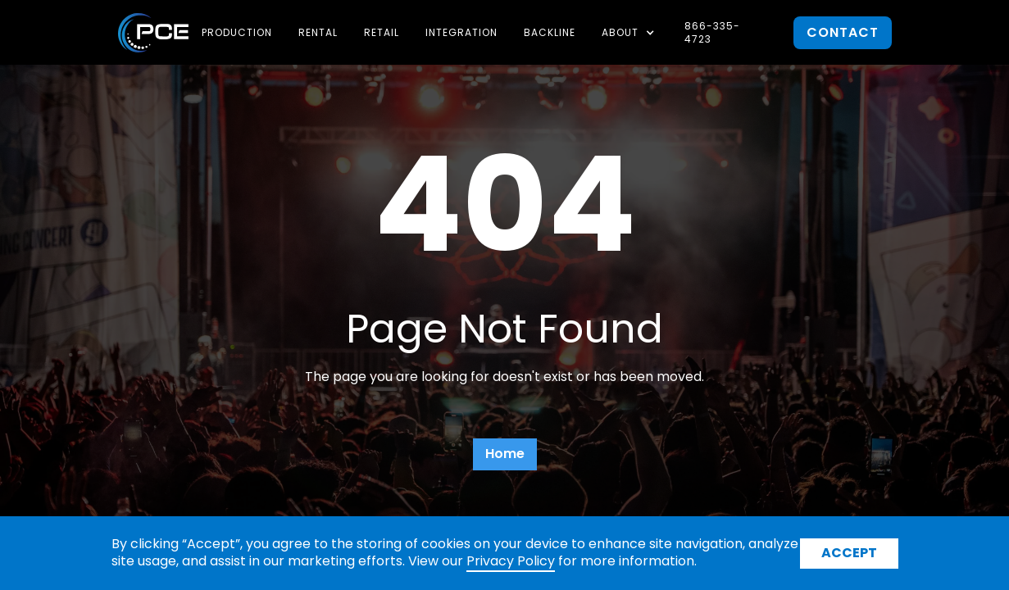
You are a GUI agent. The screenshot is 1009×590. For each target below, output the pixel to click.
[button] (630, 32)
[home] (153, 32)
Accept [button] (849, 552)
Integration (461, 32)
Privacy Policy (510, 560)
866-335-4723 (712, 32)
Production (237, 32)
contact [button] (843, 32)
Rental (318, 32)
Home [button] (505, 453)
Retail (381, 32)
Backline (549, 32)
